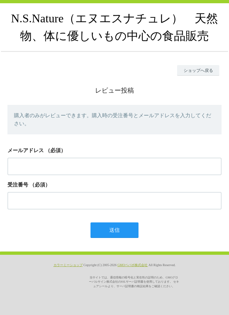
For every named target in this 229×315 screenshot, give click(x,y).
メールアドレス (25, 150)
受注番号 (17, 184)
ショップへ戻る (198, 70)
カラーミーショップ (68, 265)
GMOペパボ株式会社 (132, 265)
